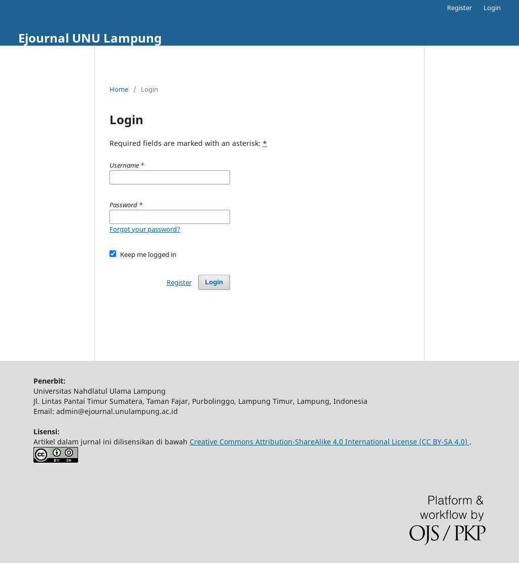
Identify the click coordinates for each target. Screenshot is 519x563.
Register (459, 7)
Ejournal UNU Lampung (90, 37)
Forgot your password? (144, 229)
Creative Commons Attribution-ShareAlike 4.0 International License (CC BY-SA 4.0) (329, 441)
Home (118, 89)
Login (492, 7)
